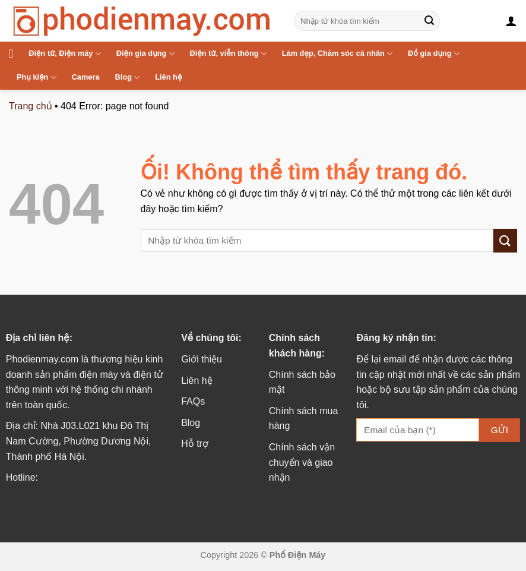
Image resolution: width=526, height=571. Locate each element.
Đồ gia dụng (434, 53)
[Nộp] (429, 21)
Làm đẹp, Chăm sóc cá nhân (337, 53)
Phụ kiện (36, 77)
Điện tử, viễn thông (228, 53)
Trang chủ (30, 106)
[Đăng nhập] (511, 21)
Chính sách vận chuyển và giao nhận (302, 462)
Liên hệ (168, 76)
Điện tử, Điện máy (64, 53)
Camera (86, 76)
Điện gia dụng (145, 53)
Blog (127, 77)
